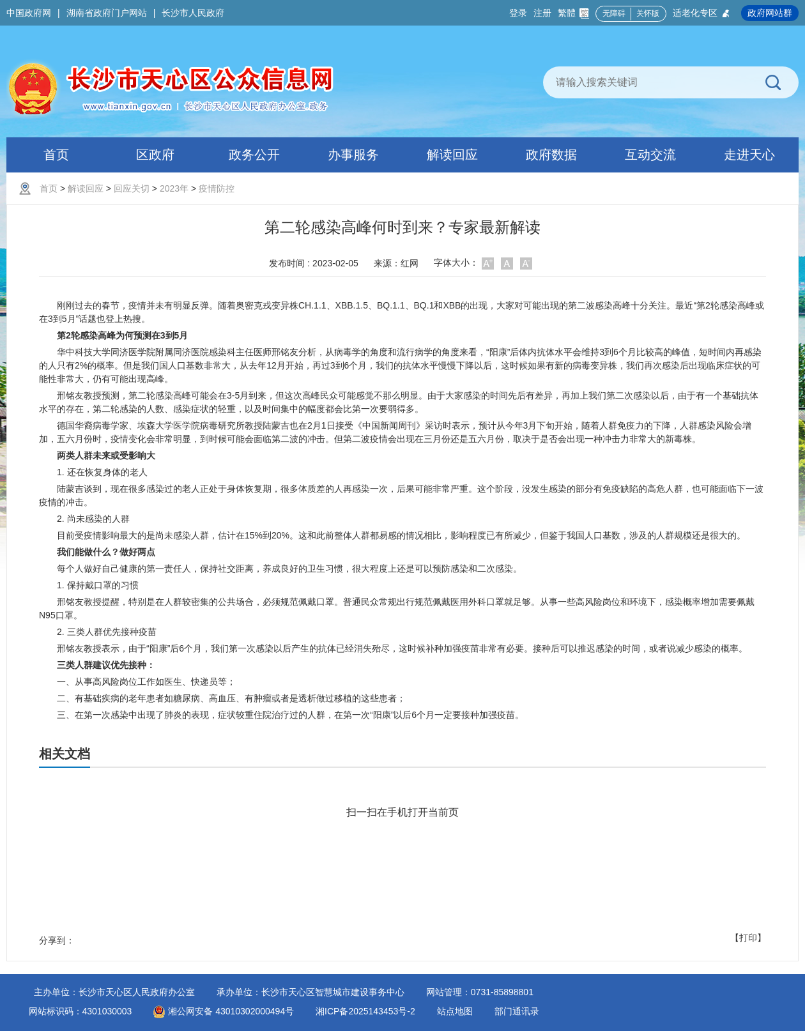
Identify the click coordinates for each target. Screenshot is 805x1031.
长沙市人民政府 (193, 13)
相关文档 (64, 754)
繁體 (573, 13)
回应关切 (132, 188)
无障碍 (613, 13)
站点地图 (455, 1011)
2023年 (174, 188)
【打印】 (748, 938)
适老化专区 (702, 13)
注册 (542, 13)
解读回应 (85, 188)
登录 (518, 13)
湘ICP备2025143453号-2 (365, 1011)
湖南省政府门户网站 (106, 13)
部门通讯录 (516, 1011)
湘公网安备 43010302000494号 (223, 1011)
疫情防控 (216, 188)
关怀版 (647, 13)
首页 (48, 188)
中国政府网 (28, 13)
